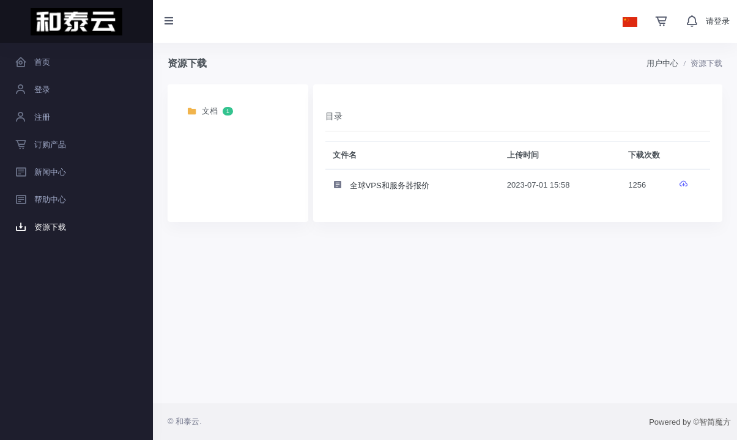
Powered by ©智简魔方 (690, 422)
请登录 (718, 21)
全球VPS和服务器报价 (381, 185)
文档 (210, 111)
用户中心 (662, 63)
